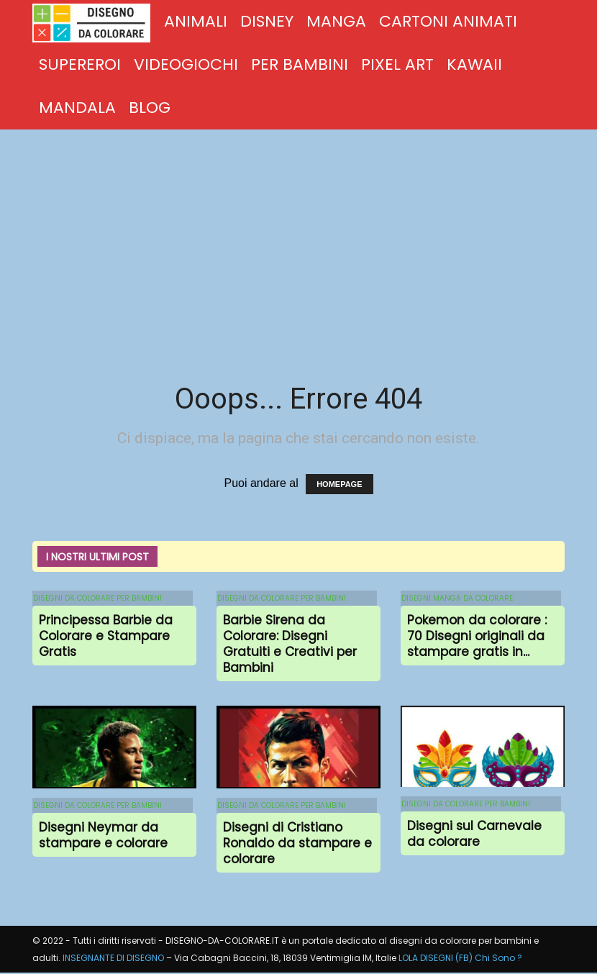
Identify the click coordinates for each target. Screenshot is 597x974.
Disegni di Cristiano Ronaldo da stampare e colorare (297, 843)
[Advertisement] (298, 237)
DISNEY (266, 21)
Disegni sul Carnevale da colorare (474, 834)
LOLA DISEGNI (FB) (435, 959)
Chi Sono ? (498, 959)
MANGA (336, 21)
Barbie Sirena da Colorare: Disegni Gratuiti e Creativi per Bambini (290, 644)
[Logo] (95, 22)
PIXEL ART (397, 64)
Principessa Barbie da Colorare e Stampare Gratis (106, 636)
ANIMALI (195, 21)
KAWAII (474, 64)
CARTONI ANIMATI (448, 21)
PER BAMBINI (299, 64)
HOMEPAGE (339, 484)
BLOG (149, 107)
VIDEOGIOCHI (186, 64)
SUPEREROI (80, 64)
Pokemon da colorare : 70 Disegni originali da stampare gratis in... (477, 636)
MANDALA (77, 107)
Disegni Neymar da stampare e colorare (103, 835)
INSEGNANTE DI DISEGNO (113, 959)
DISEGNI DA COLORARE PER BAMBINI (96, 598)
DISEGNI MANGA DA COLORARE (456, 598)
